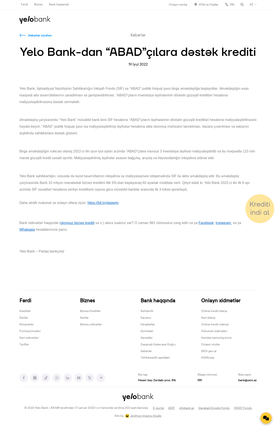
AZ (251, 4)
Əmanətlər (26, 324)
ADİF (171, 408)
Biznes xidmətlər (91, 324)
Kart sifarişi (208, 318)
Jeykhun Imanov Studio (146, 416)
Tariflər (24, 344)
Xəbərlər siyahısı (40, 36)
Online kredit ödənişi (215, 324)
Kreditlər (25, 311)
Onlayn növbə (178, 5)
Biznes (38, 4)
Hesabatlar (148, 324)
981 (232, 5)
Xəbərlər (146, 351)
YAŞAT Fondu (243, 408)
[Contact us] (266, 418)
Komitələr (147, 331)
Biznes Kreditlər (90, 311)
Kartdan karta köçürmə (216, 338)
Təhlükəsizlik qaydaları (155, 358)
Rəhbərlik (147, 311)
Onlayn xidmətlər (220, 301)
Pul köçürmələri (30, 331)
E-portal (158, 408)
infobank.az (186, 408)
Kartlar (23, 318)
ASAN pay (207, 358)
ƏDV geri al (208, 351)
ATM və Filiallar (208, 5)
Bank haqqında (59, 4)
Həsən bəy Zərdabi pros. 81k (157, 380)
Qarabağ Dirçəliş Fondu (214, 408)
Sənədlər (147, 338)
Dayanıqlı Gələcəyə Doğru (158, 344)
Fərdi (24, 4)
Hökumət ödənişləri (214, 331)
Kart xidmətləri (29, 338)
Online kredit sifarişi (214, 311)
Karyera (146, 318)
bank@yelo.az (247, 380)
